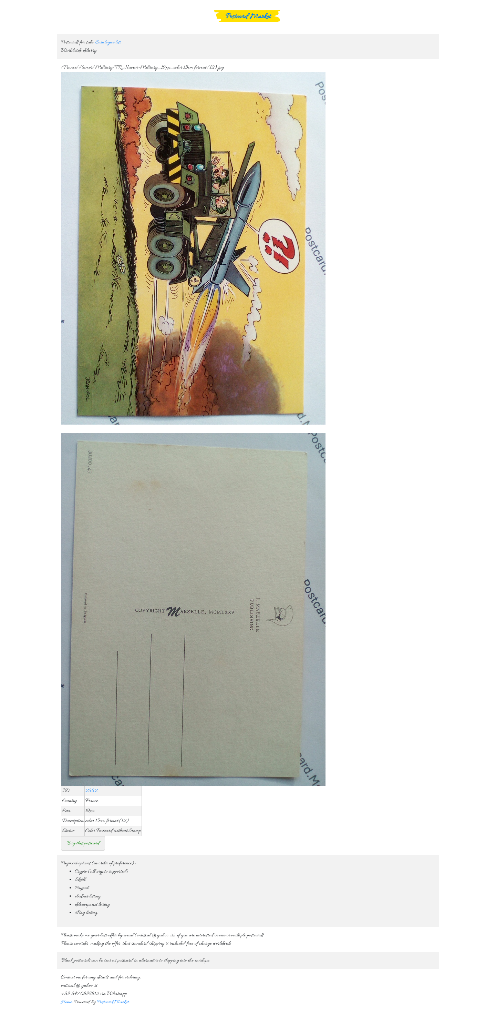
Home (66, 1002)
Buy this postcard (83, 843)
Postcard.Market (113, 1002)
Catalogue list (108, 42)
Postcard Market (247, 17)
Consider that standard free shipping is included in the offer (248, 843)
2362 (91, 791)
